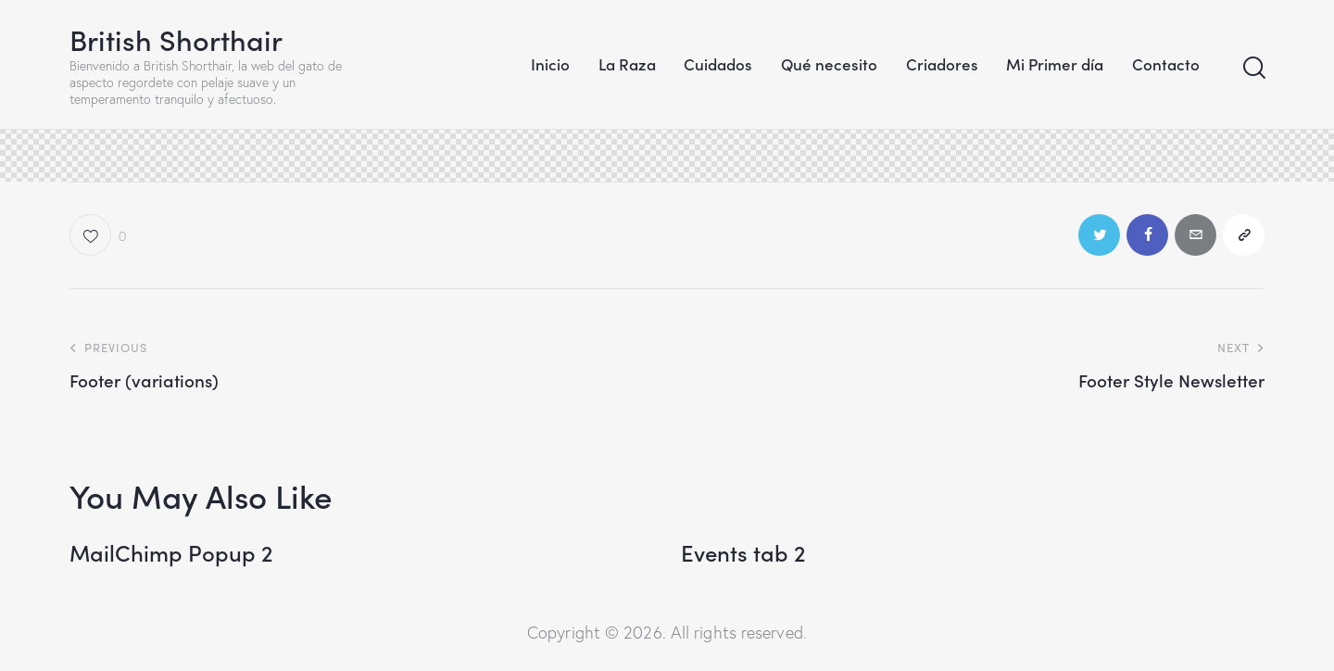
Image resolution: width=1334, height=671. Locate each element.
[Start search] (1253, 68)
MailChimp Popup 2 (171, 552)
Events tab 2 (743, 552)
